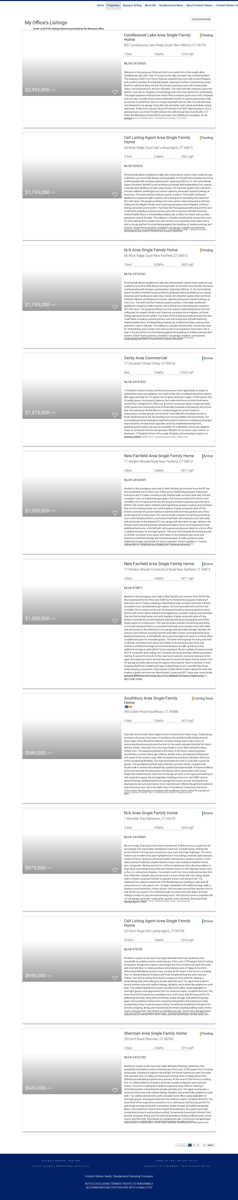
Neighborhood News (171, 5)
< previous (181, 1145)
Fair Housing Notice (196, 1166)
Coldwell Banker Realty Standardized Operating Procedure (119, 1176)
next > (211, 1145)
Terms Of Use (165, 1161)
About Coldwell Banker (199, 5)
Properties (113, 5)
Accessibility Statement (161, 1166)
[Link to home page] (4, 5)
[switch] (115, 90)
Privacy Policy (187, 1161)
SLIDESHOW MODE (201, 19)
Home (100, 5)
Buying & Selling (132, 5)
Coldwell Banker (53, 1161)
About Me (150, 5)
